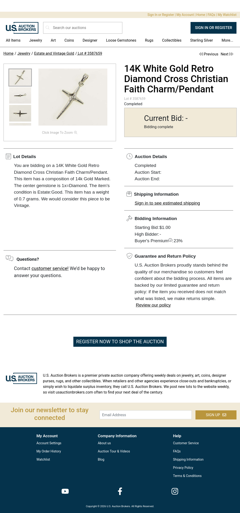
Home (200, 15)
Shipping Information (188, 459)
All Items (13, 40)
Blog (101, 459)
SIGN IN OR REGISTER (213, 27)
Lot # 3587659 (89, 53)
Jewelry (35, 40)
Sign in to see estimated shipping (167, 203)
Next (227, 54)
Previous (208, 54)
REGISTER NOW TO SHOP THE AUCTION (120, 341)
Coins (69, 40)
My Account (185, 15)
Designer (90, 40)
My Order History (48, 451)
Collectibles (171, 40)
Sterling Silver (201, 40)
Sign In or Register (160, 15)
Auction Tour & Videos (114, 451)
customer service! (49, 268)
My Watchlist (227, 15)
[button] (20, 78)
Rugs (149, 40)
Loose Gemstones (121, 40)
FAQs (211, 15)
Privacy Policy (183, 468)
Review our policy (153, 305)
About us (104, 443)
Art (53, 40)
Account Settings (48, 443)
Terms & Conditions (187, 476)
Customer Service (186, 443)
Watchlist (43, 459)
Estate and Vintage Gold (54, 53)
